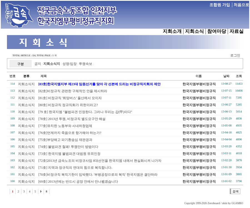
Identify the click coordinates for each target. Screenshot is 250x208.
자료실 (236, 31)
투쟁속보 (85, 64)
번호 (12, 76)
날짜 (226, 76)
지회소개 (172, 31)
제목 (41, 76)
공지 (37, 64)
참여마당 (216, 31)
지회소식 (194, 31)
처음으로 (241, 5)
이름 (199, 76)
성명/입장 (69, 64)
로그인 (235, 55)
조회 (239, 76)
